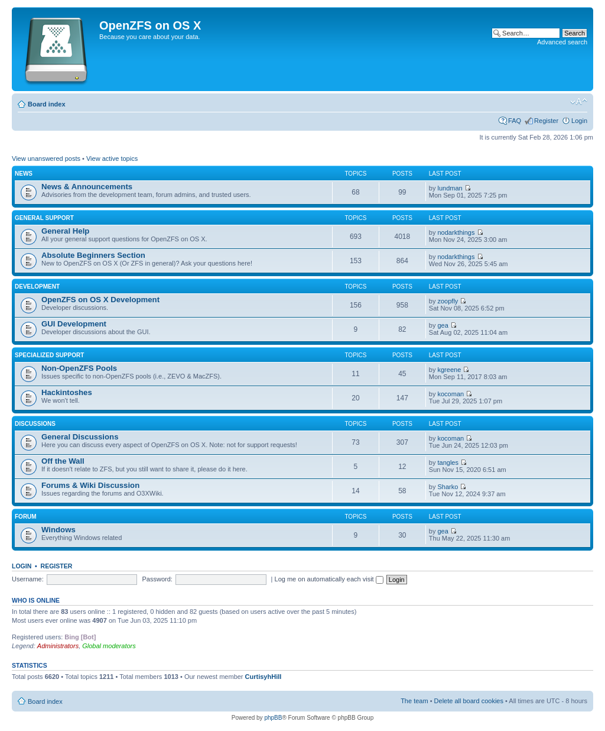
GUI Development (73, 323)
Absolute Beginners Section (93, 255)
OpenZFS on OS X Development (100, 299)
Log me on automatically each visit (329, 579)
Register (546, 120)
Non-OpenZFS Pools (79, 368)
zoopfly (448, 301)
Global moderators (109, 645)
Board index (47, 104)
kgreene (449, 369)
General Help (65, 231)
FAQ (514, 120)
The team (414, 700)
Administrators (58, 645)
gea (443, 325)
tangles (448, 462)
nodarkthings (456, 232)
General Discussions (79, 436)
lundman (450, 188)
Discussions (35, 424)
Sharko (448, 486)
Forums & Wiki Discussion (90, 485)
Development (37, 286)
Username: (28, 579)
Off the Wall (62, 461)
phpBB (273, 717)
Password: (157, 579)
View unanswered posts (46, 158)
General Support (44, 218)
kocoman (451, 393)
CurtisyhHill (263, 676)
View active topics (112, 158)
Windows (58, 529)
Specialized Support (49, 355)
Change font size (578, 101)
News (23, 173)
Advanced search (562, 42)
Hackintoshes (66, 392)
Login (579, 120)
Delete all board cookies (468, 700)
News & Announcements (86, 186)
